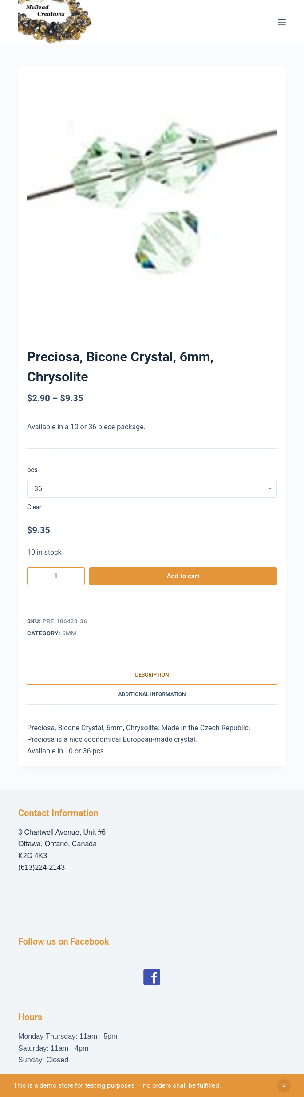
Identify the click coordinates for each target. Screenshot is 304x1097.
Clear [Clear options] (34, 507)
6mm (69, 633)
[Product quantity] (56, 576)
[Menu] (282, 22)
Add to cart (182, 576)
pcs (32, 470)
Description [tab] (152, 675)
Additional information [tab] (152, 694)
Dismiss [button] (284, 1086)
